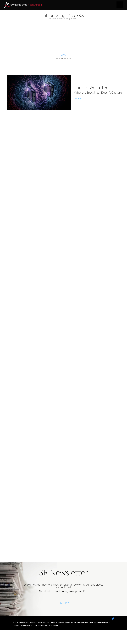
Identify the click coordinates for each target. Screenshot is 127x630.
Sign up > (63, 602)
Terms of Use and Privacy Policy (63, 622)
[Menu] (119, 4)
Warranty (81, 622)
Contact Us (17, 625)
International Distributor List (98, 622)
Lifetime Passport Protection (46, 625)
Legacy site (28, 625)
